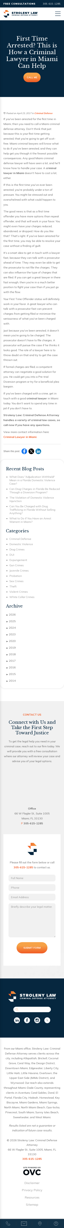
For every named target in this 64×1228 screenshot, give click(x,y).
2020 (11, 641)
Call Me (32, 77)
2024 (11, 628)
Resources (32, 1197)
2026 (11, 615)
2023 (11, 634)
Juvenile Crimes (19, 570)
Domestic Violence (21, 544)
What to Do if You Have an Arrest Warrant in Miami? (30, 520)
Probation (15, 576)
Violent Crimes (18, 591)
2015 (11, 674)
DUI (11, 554)
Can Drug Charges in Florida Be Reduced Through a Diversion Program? (34, 490)
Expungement (18, 560)
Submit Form (32, 947)
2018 (11, 654)
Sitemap (32, 1205)
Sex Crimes (16, 581)
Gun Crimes (16, 565)
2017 (11, 661)
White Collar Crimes (21, 597)
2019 (11, 648)
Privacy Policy (32, 1190)
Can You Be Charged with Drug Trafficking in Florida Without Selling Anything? (32, 510)
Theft (13, 586)
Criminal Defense (43, 113)
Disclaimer (32, 1183)
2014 (11, 681)
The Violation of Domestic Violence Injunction (31, 499)
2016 (11, 667)
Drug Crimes (17, 549)
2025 (11, 621)
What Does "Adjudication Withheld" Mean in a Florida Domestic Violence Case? (32, 480)
